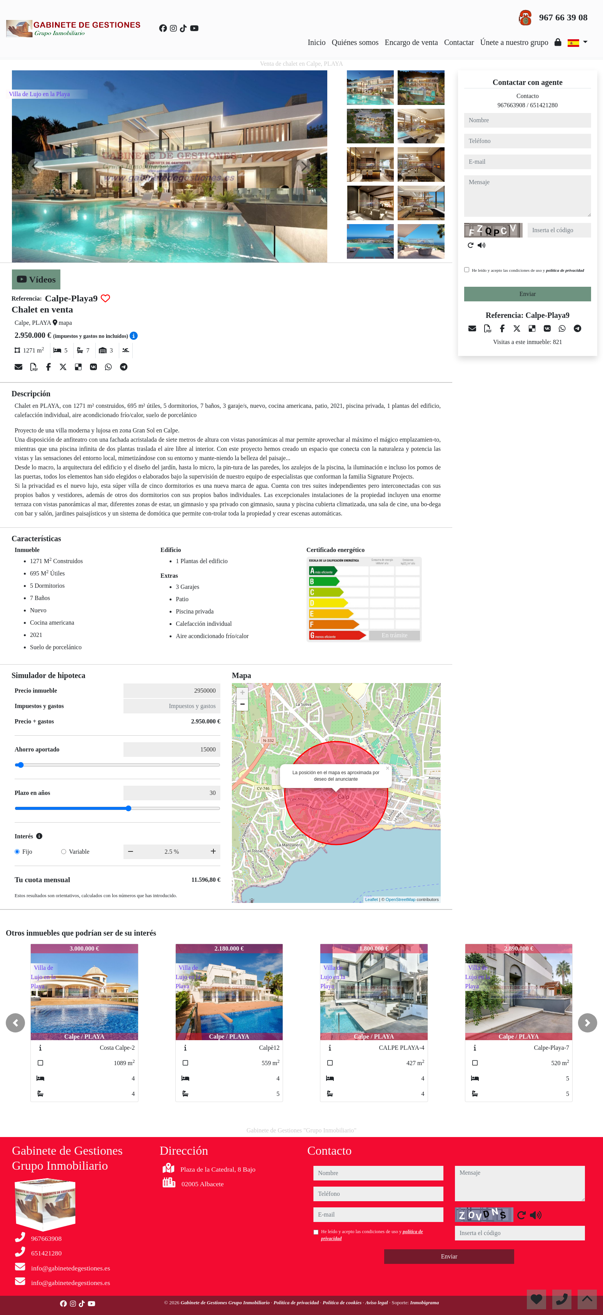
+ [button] (242, 693)
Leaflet (371, 899)
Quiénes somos (355, 42)
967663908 (511, 105)
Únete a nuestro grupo (514, 42)
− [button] (242, 705)
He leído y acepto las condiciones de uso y (528, 270)
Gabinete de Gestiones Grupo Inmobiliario (226, 1302)
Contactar (459, 42)
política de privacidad (565, 270)
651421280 (544, 105)
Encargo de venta (411, 42)
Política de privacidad (296, 1302)
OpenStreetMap (401, 899)
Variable (79, 851)
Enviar (528, 294)
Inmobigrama (424, 1302)
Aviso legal (377, 1302)
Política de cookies (343, 1302)
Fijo (27, 851)
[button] (15, 1022)
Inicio (317, 42)
